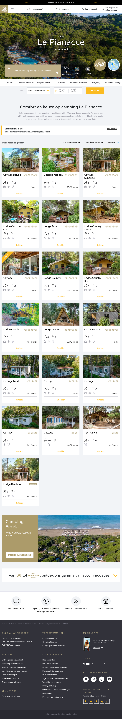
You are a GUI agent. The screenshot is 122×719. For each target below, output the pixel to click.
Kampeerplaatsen (43, 83)
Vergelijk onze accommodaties (14, 667)
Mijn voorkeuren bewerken (53, 697)
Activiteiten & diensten (78, 83)
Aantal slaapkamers (93, 142)
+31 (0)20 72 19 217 (18, 696)
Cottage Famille (12, 381)
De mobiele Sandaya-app (52, 671)
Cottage (8, 278)
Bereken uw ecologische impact (55, 667)
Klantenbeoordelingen (113, 83)
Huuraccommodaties (26, 83)
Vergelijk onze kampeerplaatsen (14, 671)
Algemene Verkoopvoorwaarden (55, 678)
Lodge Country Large (92, 228)
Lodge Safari (51, 226)
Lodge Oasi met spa (12, 228)
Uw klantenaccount (50, 664)
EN (92, 664)
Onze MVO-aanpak (9, 675)
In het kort (9, 83)
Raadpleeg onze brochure (12, 664)
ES (97, 664)
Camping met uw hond (11, 646)
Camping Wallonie (49, 638)
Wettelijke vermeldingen (51, 682)
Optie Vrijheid (47, 693)
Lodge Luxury (52, 329)
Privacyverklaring (49, 686)
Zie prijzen (95, 91)
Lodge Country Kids (92, 280)
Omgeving (95, 83)
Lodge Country (52, 278)
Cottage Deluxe (12, 174)
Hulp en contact (48, 660)
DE (105, 664)
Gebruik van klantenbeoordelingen (56, 690)
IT (109, 664)
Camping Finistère (49, 642)
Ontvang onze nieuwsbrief (12, 660)
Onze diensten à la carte (11, 682)
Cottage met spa (53, 174)
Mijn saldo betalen (49, 675)
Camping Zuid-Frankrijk (11, 638)
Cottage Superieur (89, 176)
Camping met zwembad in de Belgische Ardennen (17, 642)
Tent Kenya (90, 432)
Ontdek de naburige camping (19, 555)
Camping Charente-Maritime (53, 646)
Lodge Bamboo (12, 484)
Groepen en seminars (10, 678)
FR (101, 664)
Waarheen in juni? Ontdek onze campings (61, 2)
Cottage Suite (92, 329)
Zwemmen (61, 83)
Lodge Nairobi (11, 329)
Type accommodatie (70, 142)
